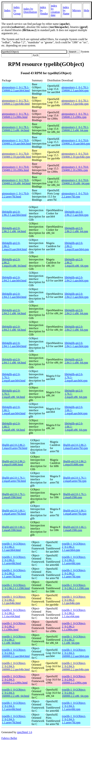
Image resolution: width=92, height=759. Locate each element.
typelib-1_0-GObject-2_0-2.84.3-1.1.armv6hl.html (14, 706)
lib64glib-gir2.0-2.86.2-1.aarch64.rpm (77, 213)
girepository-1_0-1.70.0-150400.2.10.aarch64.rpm (75, 142)
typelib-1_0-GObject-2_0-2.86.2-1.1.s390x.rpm (74, 626)
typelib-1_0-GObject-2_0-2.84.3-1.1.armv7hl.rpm (74, 719)
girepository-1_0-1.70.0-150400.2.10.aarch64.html (16, 142)
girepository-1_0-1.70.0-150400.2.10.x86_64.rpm (75, 182)
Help (86, 10)
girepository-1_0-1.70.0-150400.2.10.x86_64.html (16, 182)
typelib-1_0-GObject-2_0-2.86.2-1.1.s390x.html (14, 626)
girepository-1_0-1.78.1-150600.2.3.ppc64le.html (16, 102)
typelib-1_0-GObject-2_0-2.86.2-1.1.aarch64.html (14, 546)
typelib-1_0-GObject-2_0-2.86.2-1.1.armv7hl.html (14, 573)
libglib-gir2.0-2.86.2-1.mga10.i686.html (14, 463)
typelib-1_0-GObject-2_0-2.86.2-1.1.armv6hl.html (14, 560)
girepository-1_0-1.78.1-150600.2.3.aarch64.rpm (75, 89)
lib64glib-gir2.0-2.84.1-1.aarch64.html (14, 345)
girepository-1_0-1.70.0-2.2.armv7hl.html (15, 195)
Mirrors (76, 10)
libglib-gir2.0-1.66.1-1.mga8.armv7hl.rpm (75, 512)
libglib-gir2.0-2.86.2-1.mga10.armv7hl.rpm (75, 446)
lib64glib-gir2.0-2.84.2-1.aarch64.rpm (77, 279)
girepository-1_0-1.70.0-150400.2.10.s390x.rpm (75, 168)
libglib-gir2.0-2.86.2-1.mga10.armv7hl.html (14, 446)
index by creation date (55, 10)
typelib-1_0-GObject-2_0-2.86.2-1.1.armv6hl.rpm (74, 560)
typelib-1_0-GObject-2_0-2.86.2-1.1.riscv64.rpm (74, 613)
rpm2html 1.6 (24, 732)
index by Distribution (30, 10)
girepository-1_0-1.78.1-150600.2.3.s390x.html (15, 115)
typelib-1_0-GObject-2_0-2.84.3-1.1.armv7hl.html (14, 719)
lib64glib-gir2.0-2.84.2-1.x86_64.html (14, 312)
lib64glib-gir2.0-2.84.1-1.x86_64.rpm (76, 361)
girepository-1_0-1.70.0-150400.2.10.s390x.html (15, 168)
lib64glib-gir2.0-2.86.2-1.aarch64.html (14, 213)
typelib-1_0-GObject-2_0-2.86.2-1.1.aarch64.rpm (74, 546)
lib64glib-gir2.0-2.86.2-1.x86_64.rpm (76, 230)
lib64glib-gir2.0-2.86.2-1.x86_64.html (14, 230)
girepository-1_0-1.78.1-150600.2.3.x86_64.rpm (75, 129)
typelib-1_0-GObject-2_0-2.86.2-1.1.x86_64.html (14, 639)
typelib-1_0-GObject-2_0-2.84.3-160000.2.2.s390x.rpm (74, 679)
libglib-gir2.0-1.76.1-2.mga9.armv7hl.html (14, 479)
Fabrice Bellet (9, 738)
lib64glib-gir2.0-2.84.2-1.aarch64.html (14, 279)
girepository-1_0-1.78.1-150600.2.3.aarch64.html (16, 89)
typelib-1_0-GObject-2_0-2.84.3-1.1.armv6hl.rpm (74, 706)
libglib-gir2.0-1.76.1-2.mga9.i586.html (14, 496)
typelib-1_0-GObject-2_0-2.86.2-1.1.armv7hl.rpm (74, 573)
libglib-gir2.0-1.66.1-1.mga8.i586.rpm (75, 528)
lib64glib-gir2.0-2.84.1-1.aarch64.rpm (77, 345)
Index (7, 10)
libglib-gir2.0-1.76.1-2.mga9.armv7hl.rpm (75, 479)
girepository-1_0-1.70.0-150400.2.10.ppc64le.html (16, 155)
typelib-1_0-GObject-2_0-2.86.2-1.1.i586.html (16, 587)
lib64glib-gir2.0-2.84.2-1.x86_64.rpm (76, 312)
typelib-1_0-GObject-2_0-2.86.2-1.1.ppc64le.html (14, 600)
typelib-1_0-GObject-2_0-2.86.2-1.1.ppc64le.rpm (74, 600)
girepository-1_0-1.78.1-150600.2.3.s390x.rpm (75, 115)
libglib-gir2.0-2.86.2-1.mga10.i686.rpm (75, 463)
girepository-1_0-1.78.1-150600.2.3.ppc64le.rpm (75, 102)
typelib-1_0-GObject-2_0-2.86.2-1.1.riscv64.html (14, 613)
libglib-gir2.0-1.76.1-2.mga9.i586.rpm (75, 496)
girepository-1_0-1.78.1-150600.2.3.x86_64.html (15, 129)
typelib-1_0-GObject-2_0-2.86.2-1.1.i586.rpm (75, 587)
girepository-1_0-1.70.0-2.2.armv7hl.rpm (75, 195)
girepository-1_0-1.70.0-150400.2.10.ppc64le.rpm (75, 155)
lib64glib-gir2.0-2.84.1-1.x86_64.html (14, 361)
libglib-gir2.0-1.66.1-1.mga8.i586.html (14, 528)
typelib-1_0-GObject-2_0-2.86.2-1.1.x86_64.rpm (74, 639)
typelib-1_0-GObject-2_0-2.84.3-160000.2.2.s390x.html (15, 679)
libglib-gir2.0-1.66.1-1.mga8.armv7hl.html (14, 512)
